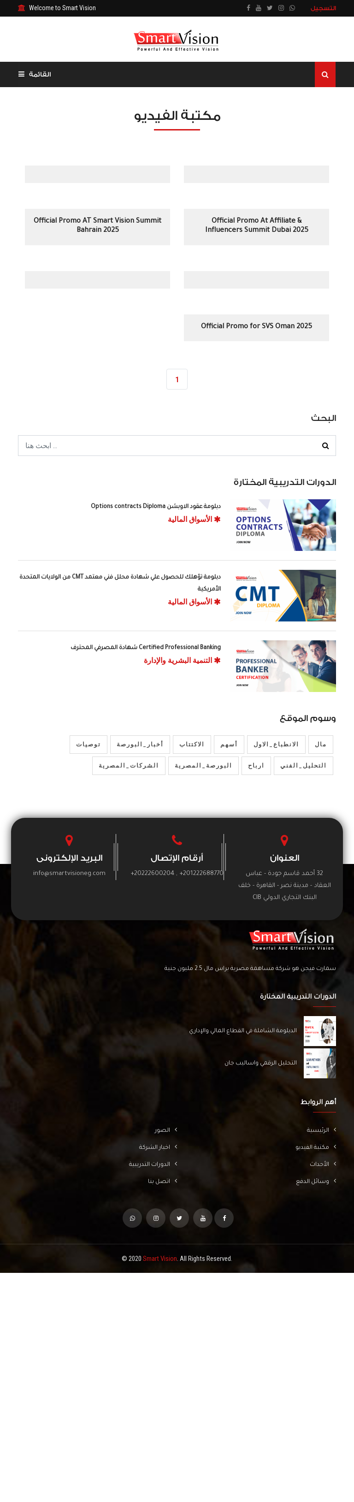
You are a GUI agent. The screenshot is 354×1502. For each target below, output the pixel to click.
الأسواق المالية (194, 519)
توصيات (88, 744)
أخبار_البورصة (140, 744)
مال (321, 744)
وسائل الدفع (316, 1182)
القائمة (34, 74)
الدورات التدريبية (153, 1165)
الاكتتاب (192, 744)
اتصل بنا (162, 1182)
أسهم (229, 744)
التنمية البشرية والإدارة (182, 660)
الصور (166, 1131)
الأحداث (323, 1165)
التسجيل (323, 8)
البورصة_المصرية (203, 766)
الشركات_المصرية (129, 766)
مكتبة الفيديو (315, 1148)
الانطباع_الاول (276, 744)
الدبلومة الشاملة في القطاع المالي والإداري (243, 1032)
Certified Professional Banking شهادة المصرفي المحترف (146, 648)
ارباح (256, 766)
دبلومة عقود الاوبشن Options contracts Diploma (156, 508)
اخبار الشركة (158, 1148)
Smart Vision (160, 1259)
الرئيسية (321, 1131)
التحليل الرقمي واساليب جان (260, 1064)
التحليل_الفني (303, 766)
